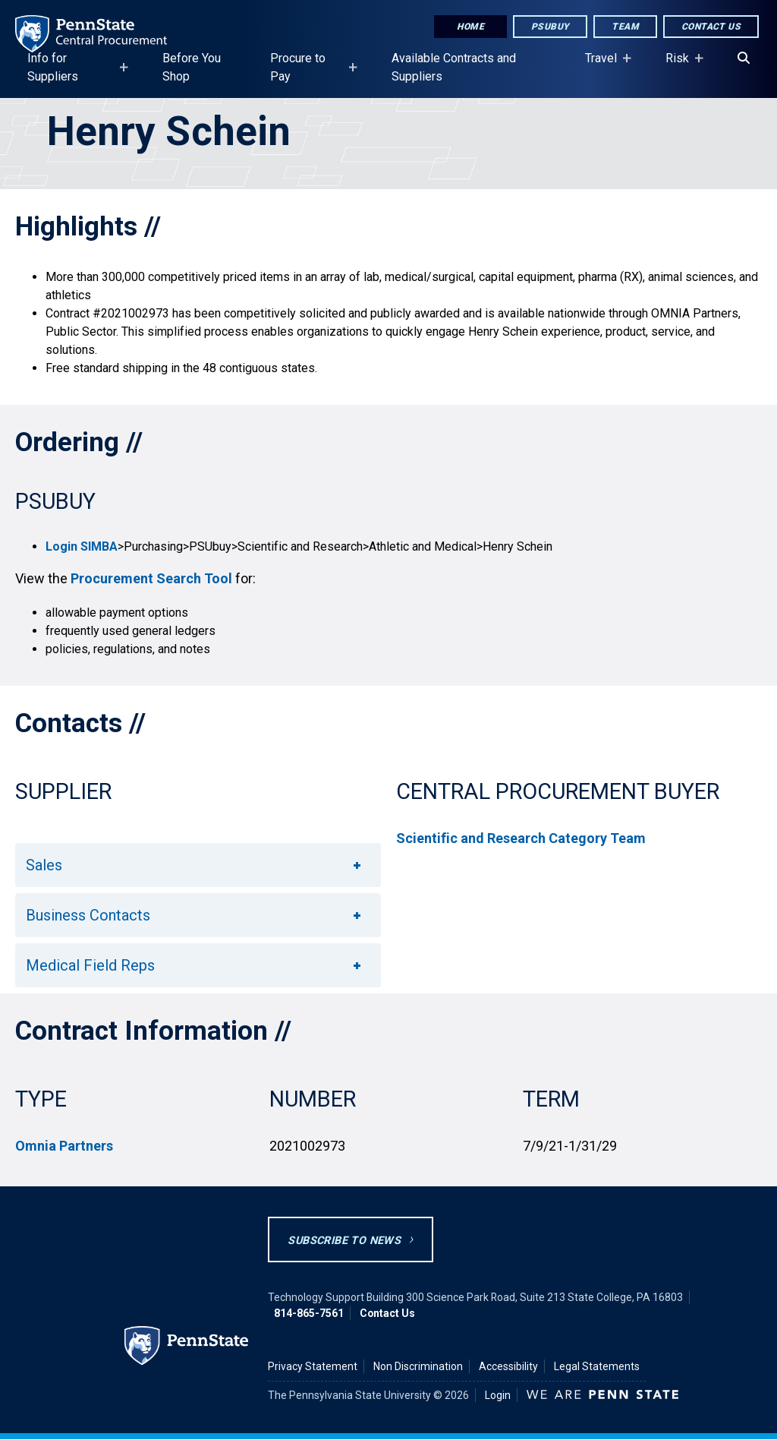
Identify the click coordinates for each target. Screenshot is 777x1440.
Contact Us (711, 26)
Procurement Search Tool (151, 578)
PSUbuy (550, 26)
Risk (680, 65)
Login (498, 1395)
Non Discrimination (418, 1366)
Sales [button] (194, 865)
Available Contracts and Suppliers (454, 67)
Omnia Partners (64, 1146)
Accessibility (508, 1366)
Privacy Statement (312, 1366)
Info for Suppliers (73, 74)
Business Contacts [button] (194, 915)
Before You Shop (191, 67)
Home (470, 26)
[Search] (743, 58)
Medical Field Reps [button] (194, 965)
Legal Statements (597, 1366)
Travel (604, 65)
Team (625, 26)
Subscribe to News (344, 1240)
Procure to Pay (309, 74)
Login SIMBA (82, 546)
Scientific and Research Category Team (521, 838)
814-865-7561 (309, 1313)
